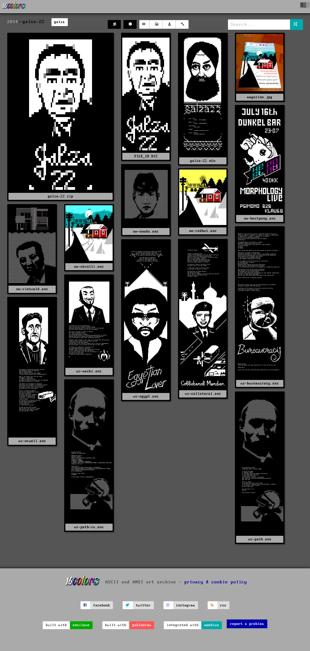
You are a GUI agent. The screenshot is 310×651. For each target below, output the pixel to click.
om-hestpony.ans (260, 218)
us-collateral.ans (203, 394)
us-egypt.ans (146, 396)
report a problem (247, 624)
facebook (101, 605)
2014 (12, 21)
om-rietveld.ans (32, 289)
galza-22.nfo (203, 161)
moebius (211, 625)
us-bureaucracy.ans (260, 383)
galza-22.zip (60, 196)
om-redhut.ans (203, 231)
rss (223, 605)
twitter (143, 605)
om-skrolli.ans (89, 267)
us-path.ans (260, 539)
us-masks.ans (89, 371)
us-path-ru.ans (89, 527)
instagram (185, 605)
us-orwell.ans (32, 441)
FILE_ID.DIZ (146, 156)
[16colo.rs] (14, 6)
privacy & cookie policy (215, 582)
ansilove (81, 625)
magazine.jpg (259, 97)
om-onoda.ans (146, 231)
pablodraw (141, 625)
